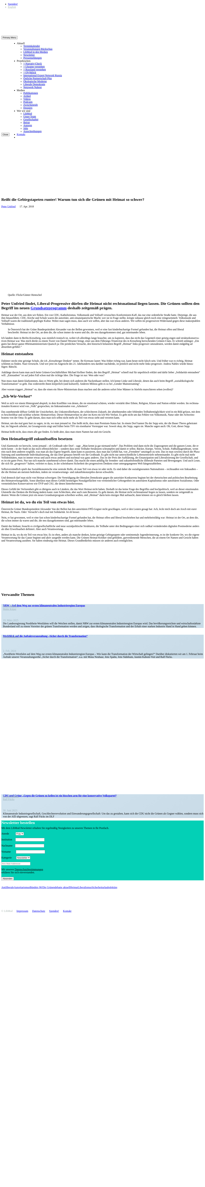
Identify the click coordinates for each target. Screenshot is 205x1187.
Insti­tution (8, 839)
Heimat (74, 887)
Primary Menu (9, 37)
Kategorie (8, 857)
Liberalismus (85, 887)
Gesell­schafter (30, 119)
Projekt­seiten (24, 60)
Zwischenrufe (30, 105)
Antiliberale (7, 887)
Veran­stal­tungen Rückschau (37, 49)
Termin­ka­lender (31, 46)
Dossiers (27, 107)
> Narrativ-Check (32, 63)
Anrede (8, 833)
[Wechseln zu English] (12, 7)
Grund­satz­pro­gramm (49, 308)
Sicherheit (97, 887)
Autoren (27, 125)
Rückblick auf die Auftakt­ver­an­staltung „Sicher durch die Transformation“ (45, 636)
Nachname (7, 845)
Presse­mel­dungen (32, 58)
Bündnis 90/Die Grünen (42, 887)
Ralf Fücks (8, 799)
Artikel (27, 96)
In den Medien (11, 796)
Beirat (26, 122)
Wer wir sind (23, 110)
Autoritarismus (22, 887)
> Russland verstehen (34, 69)
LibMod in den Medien (35, 52)
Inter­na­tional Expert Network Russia (42, 75)
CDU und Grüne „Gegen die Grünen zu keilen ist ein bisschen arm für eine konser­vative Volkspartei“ (60, 795)
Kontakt (21, 134)
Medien (21, 90)
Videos (27, 99)
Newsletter (29, 55)
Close (5, 134)
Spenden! (13, 4)
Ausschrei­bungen (32, 131)
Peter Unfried (8, 206)
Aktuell (21, 43)
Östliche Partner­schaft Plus (37, 78)
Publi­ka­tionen (30, 93)
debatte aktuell (62, 887)
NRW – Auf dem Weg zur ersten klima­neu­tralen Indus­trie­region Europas (44, 605)
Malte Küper (9, 609)
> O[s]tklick (29, 72)
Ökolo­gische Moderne (35, 81)
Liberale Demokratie (34, 84)
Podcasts (28, 102)
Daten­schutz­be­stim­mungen (29, 869)
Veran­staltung (11, 636)
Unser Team (29, 116)
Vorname (8, 851)
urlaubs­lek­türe (109, 887)
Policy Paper (11, 606)
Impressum (22, 911)
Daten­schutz (38, 911)
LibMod (27, 113)
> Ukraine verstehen (34, 66)
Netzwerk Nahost (32, 87)
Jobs (25, 128)
